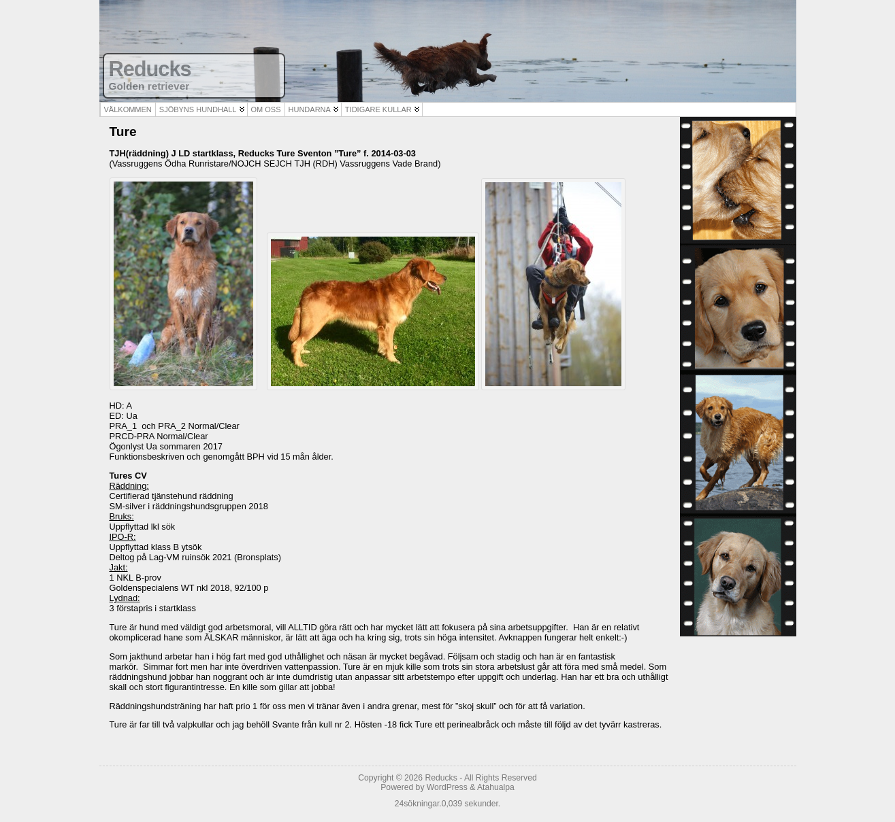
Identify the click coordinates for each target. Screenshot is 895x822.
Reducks (150, 69)
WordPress (447, 787)
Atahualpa (496, 787)
